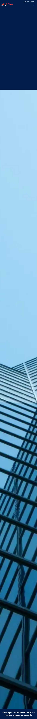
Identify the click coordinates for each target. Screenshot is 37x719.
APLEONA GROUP (29, 2)
